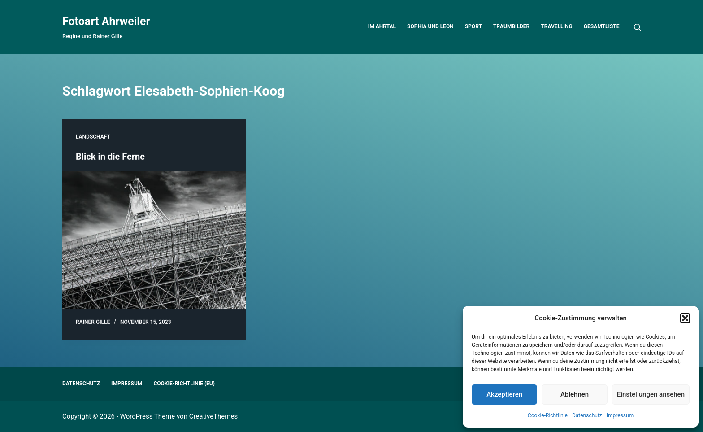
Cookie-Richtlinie (548, 415)
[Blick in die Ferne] (154, 241)
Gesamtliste (602, 26)
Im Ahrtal (382, 26)
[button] (685, 318)
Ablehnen (574, 394)
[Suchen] (637, 27)
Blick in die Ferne (110, 157)
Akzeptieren (504, 394)
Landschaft (93, 137)
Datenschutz (587, 415)
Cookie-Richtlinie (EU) (184, 383)
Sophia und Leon (430, 26)
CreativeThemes (213, 416)
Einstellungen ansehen (651, 394)
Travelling (556, 26)
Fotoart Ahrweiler (106, 21)
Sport (473, 26)
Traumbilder (511, 26)
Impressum (620, 415)
